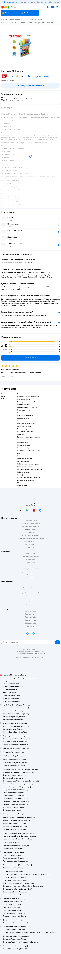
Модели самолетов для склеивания (28, 477)
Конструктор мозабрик (25, 415)
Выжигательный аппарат (25, 432)
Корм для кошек (30, 614)
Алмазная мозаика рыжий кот (27, 407)
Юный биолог (22, 434)
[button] (24, 13)
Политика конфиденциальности (30, 535)
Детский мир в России (22, 658)
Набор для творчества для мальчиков (29, 469)
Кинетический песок (24, 445)
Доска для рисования (24, 426)
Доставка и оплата (30, 520)
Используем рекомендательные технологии (30, 653)
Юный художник (35, 19)
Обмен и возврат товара (30, 526)
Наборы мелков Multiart (43, 23)
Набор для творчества (24, 467)
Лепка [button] (3, 396)
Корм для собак (30, 620)
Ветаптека (30, 626)
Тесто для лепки (22, 421)
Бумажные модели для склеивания (28, 437)
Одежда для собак (30, 623)
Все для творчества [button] (7, 394)
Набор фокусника (23, 475)
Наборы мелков (26, 23)
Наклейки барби (22, 442)
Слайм (19, 453)
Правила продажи (31, 529)
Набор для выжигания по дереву (28, 396)
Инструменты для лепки (25, 459)
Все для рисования (8, 23)
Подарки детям (22, 485)
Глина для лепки (22, 456)
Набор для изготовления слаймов (28, 450)
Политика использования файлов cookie (30, 538)
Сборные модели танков (25, 480)
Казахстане (34, 658)
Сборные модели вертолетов (27, 483)
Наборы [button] (4, 399)
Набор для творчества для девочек (28, 464)
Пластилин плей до (23, 448)
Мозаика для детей (23, 429)
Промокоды (30, 532)
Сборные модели (23, 418)
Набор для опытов (23, 461)
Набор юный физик (23, 472)
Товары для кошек (30, 611)
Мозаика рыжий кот (23, 410)
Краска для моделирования (26, 423)
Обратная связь (30, 544)
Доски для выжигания (24, 413)
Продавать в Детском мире (30, 523)
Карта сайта (30, 547)
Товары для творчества (24, 440)
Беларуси (43, 658)
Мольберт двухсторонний (26, 402)
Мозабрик (20, 394)
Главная (4, 19)
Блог (30, 602)
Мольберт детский (23, 399)
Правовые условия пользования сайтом (30, 651)
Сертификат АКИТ (30, 541)
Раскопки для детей (23, 405)
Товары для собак (30, 617)
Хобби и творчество (17, 19)
